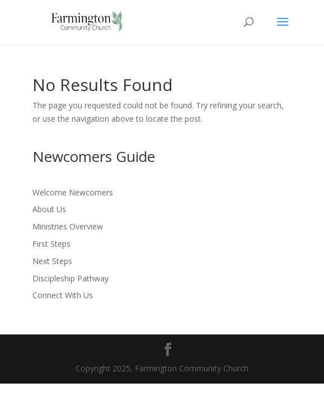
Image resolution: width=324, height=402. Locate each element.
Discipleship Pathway (70, 278)
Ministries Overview (67, 226)
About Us (49, 209)
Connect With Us (62, 295)
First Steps (51, 243)
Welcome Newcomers (72, 192)
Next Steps (52, 261)
